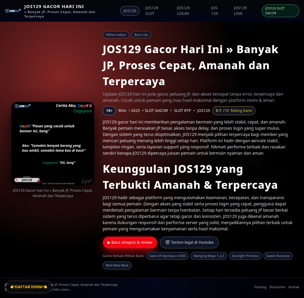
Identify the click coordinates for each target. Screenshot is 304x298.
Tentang (260, 287)
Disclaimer (277, 287)
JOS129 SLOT (151, 10)
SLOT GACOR (156, 110)
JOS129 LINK (240, 10)
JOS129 (130, 10)
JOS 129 (214, 10)
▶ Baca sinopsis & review (129, 242)
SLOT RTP (182, 110)
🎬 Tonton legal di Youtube (189, 242)
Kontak (294, 287)
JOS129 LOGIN (183, 10)
